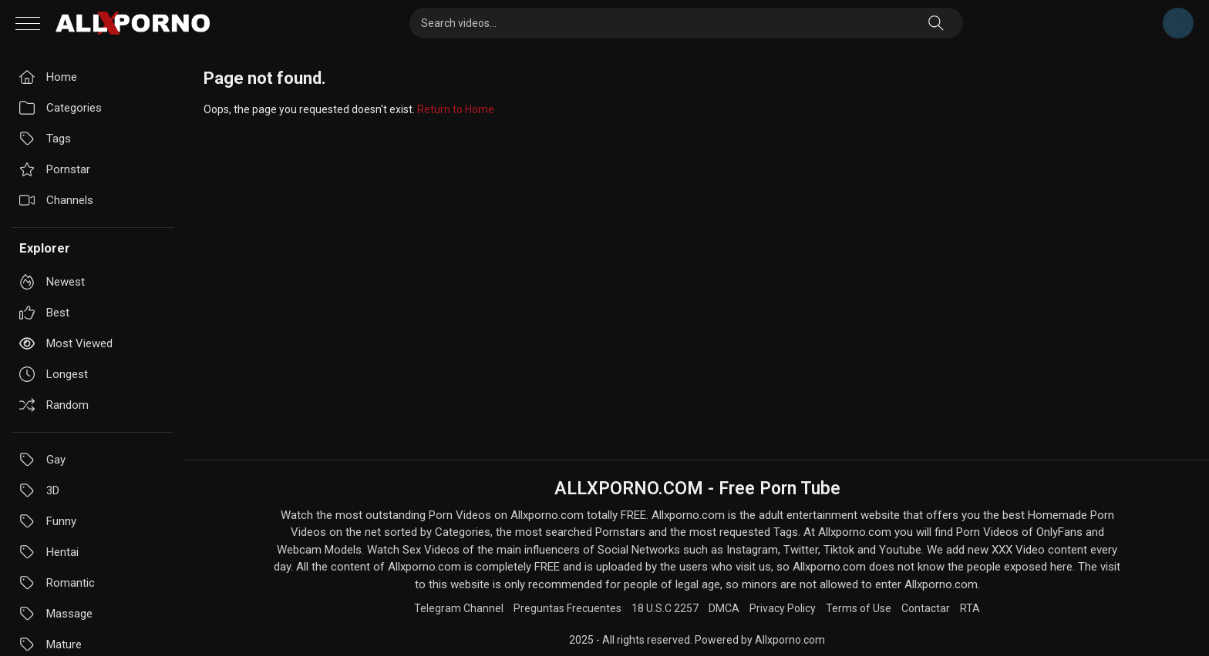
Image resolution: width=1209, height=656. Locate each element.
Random (54, 405)
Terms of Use (858, 608)
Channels (56, 200)
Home (48, 77)
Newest (52, 282)
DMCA (724, 608)
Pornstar (54, 169)
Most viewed (66, 343)
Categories (60, 107)
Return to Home (455, 109)
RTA (970, 608)
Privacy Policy (782, 608)
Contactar (925, 608)
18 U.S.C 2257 (665, 608)
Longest (53, 374)
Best (44, 312)
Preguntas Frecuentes (567, 608)
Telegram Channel (1178, 23)
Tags (45, 138)
